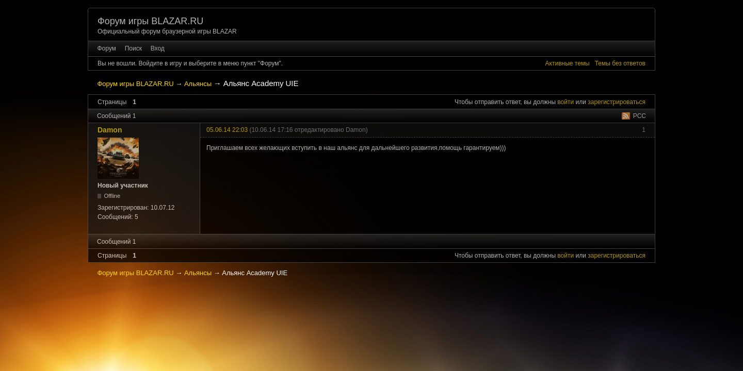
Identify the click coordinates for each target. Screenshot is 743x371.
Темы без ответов (620, 63)
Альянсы (198, 84)
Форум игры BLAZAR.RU (150, 21)
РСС (639, 116)
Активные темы (567, 63)
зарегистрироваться (616, 102)
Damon (110, 130)
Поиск (133, 48)
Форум (106, 48)
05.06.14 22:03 (227, 129)
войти (565, 102)
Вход (158, 48)
